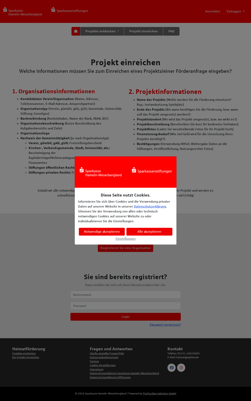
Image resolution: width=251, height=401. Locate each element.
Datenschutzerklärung (150, 206)
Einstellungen (126, 238)
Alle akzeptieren (149, 231)
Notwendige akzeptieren (102, 231)
